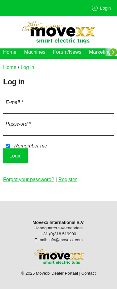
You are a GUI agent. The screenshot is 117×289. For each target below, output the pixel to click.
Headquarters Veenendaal (58, 228)
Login (105, 8)
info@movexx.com (65, 239)
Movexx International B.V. (58, 222)
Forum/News (67, 52)
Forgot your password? (28, 179)
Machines (34, 52)
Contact (88, 273)
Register (67, 179)
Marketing (100, 52)
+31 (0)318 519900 (58, 234)
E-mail (14, 102)
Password (18, 124)
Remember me (26, 145)
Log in (27, 67)
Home (10, 52)
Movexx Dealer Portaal (58, 32)
